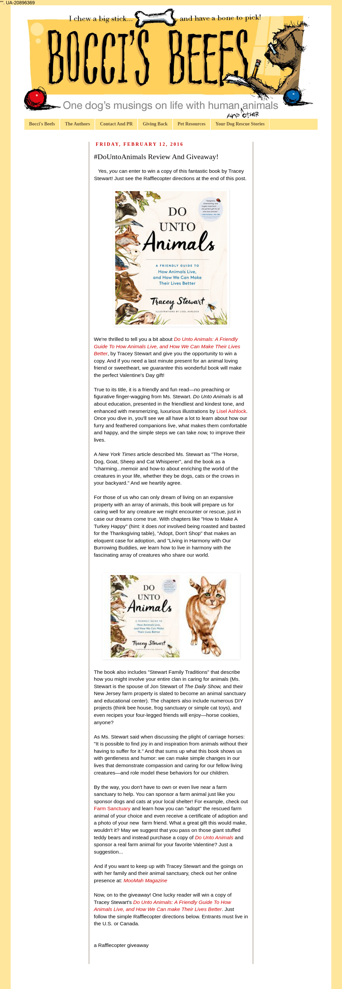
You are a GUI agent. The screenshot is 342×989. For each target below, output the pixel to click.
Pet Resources (191, 123)
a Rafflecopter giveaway (121, 945)
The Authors (77, 123)
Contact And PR (116, 123)
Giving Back (155, 123)
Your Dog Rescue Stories (240, 123)
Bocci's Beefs (42, 123)
